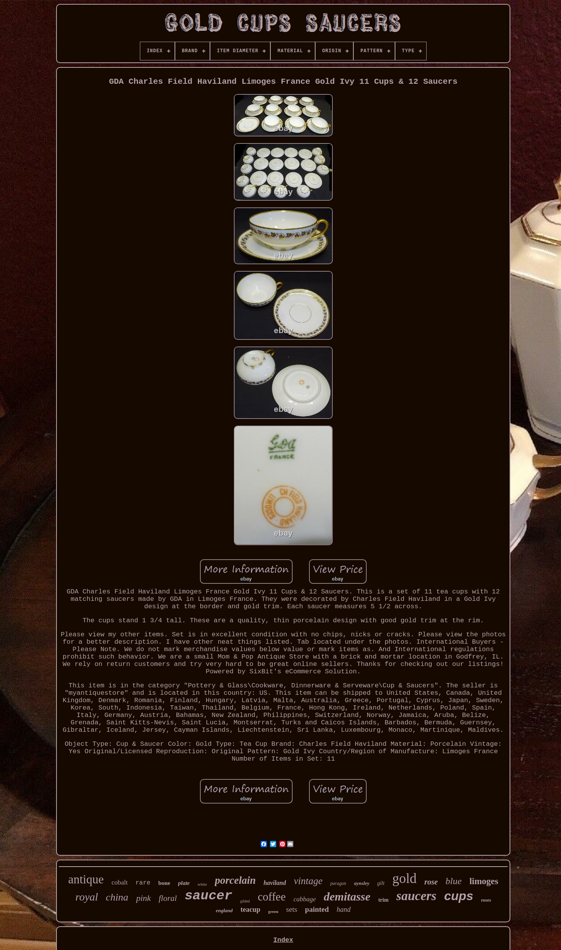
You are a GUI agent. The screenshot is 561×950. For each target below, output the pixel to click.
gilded (245, 901)
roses (486, 900)
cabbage (304, 899)
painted (317, 909)
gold (404, 878)
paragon (338, 883)
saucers (416, 896)
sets (291, 909)
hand (344, 909)
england (224, 910)
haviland (274, 882)
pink (143, 898)
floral (168, 898)
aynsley (362, 883)
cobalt (119, 882)
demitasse (347, 896)
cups (458, 896)
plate (184, 883)
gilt (381, 883)
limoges (483, 881)
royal (87, 897)
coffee (272, 896)
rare (143, 882)
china (117, 897)
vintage (308, 881)
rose (431, 882)
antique (86, 879)
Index (283, 940)
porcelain (235, 880)
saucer (208, 895)
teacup (250, 909)
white (202, 884)
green (273, 911)
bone (164, 883)
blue (454, 881)
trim (383, 900)
